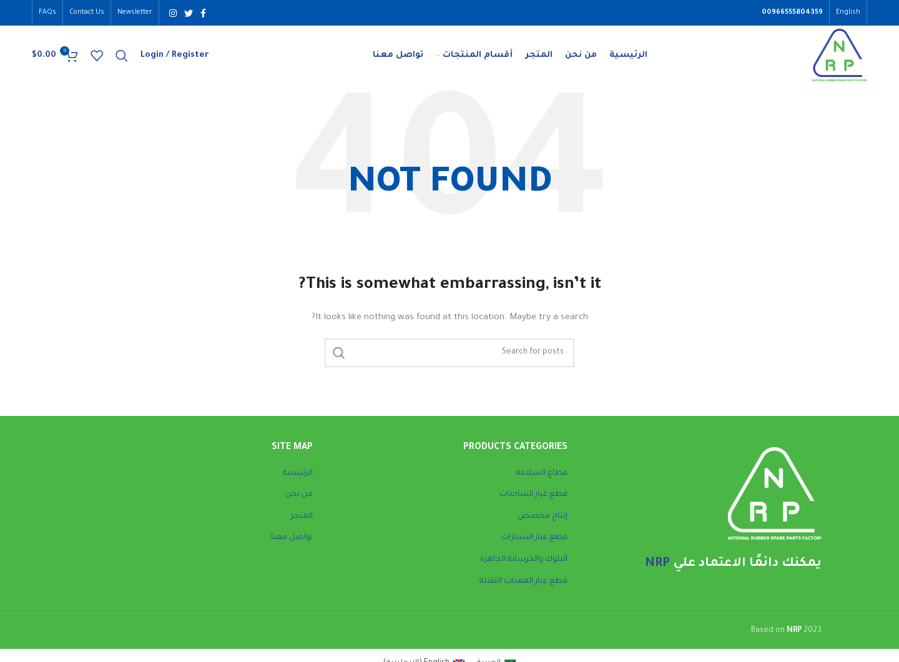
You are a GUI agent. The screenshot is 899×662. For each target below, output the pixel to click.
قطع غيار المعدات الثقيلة (523, 587)
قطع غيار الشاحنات (533, 501)
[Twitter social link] (188, 13)
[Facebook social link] (203, 13)
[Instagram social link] (172, 13)
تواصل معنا (292, 544)
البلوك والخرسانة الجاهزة (523, 566)
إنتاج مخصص (542, 523)
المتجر (302, 523)
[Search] (121, 59)
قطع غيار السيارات (534, 544)
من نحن (299, 501)
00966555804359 (792, 13)
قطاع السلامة (541, 479)
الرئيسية (298, 479)
